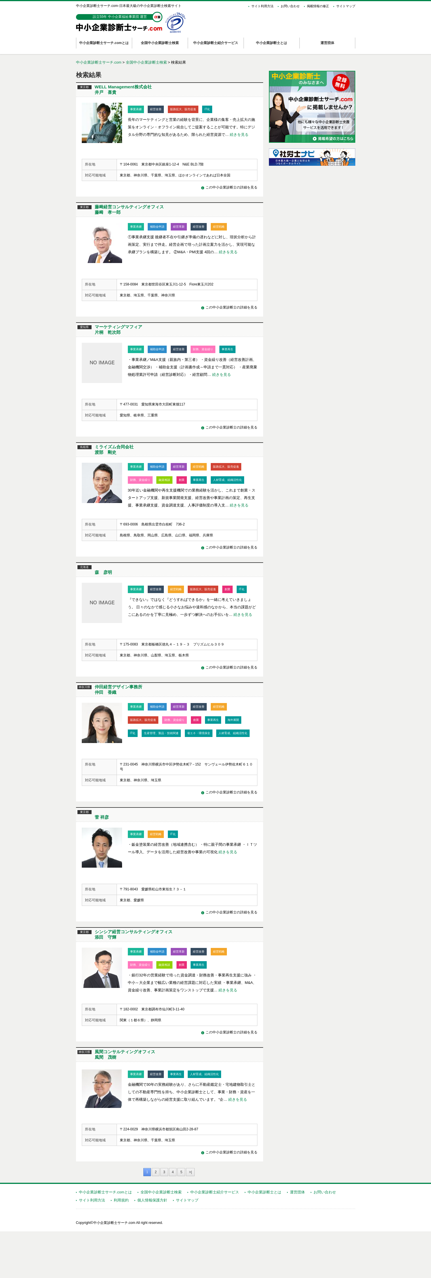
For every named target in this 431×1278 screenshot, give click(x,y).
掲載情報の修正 (318, 6)
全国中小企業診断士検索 (146, 62)
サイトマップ (345, 6)
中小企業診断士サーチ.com (98, 62)
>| (190, 1219)
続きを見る (239, 134)
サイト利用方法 (262, 6)
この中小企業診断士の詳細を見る (231, 193)
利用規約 (121, 1247)
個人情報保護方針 (152, 1247)
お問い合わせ (290, 6)
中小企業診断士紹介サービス (214, 1239)
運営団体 (297, 1239)
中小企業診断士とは (264, 1239)
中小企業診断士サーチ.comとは (105, 1239)
